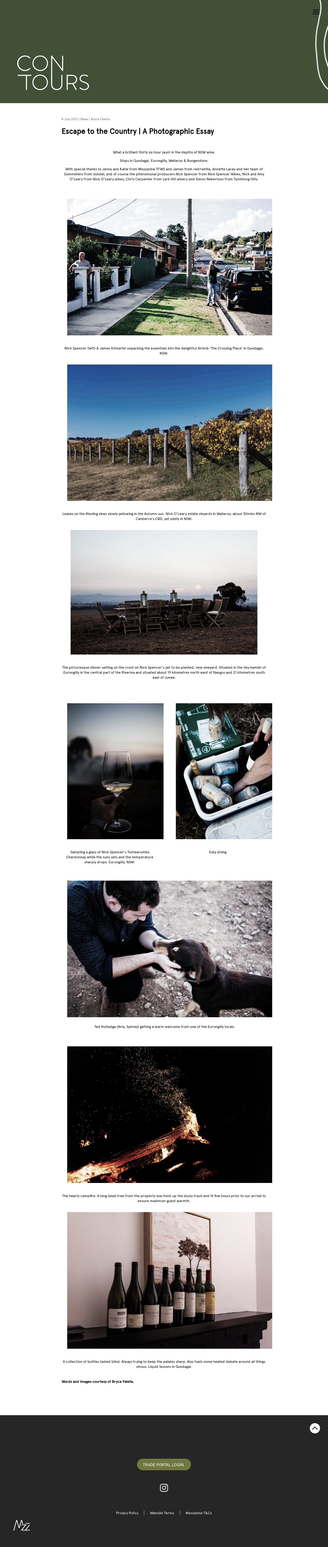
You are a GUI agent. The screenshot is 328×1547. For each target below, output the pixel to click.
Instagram (164, 1487)
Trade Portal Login (164, 1464)
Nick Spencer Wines (224, 173)
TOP (315, 1428)
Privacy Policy (127, 1512)
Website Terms (162, 1512)
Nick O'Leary (104, 178)
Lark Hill (169, 178)
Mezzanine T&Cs (199, 1512)
